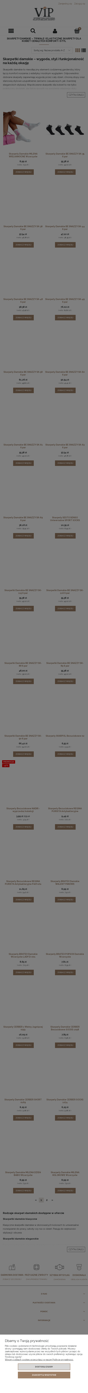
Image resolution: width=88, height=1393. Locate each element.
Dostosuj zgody (44, 1367)
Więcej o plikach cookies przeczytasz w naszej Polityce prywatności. (39, 1359)
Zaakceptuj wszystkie (44, 1375)
